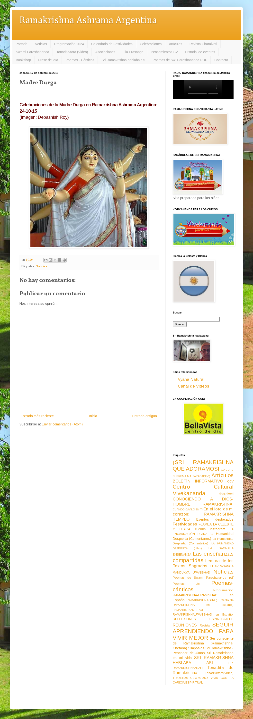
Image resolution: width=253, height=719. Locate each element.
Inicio (93, 416)
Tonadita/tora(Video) (219, 673)
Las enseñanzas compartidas (203, 557)
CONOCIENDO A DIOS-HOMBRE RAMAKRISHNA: (203, 502)
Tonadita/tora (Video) (72, 52)
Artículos (175, 44)
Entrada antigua (144, 416)
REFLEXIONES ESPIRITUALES (203, 619)
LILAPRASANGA (222, 566)
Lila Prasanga (133, 52)
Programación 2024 (69, 44)
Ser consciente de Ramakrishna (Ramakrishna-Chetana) (203, 643)
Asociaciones (105, 52)
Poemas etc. (186, 583)
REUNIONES (185, 625)
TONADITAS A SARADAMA (190, 678)
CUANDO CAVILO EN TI (188, 509)
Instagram (217, 529)
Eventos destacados (215, 519)
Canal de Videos (193, 386)
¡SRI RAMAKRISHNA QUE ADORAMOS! (203, 465)
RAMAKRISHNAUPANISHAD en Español (203, 614)
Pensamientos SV (164, 52)
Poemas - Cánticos (79, 60)
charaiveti (226, 494)
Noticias (41, 44)
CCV (230, 481)
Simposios (196, 648)
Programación (223, 590)
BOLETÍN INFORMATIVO (198, 481)
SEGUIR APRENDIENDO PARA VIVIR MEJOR (203, 631)
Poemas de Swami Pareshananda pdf (203, 577)
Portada (21, 44)
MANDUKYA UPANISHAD (191, 572)
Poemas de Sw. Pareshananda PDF (180, 60)
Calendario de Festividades (112, 44)
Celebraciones (151, 44)
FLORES (200, 529)
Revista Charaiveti (203, 44)
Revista (205, 625)
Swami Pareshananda (32, 52)
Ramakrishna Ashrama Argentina (88, 20)
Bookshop (23, 60)
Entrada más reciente (37, 416)
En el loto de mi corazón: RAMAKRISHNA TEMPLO (203, 514)
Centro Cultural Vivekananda (203, 490)
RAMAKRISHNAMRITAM (188, 609)
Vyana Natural (191, 379)
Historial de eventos (200, 52)
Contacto (221, 60)
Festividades (185, 524)
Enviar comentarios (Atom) (62, 424)
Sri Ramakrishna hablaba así (123, 60)
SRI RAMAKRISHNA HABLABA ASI (203, 660)
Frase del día (48, 60)
